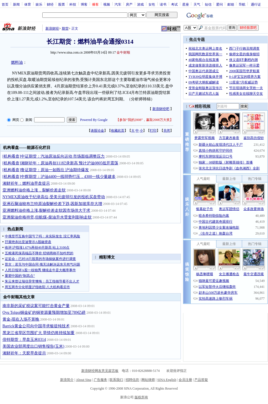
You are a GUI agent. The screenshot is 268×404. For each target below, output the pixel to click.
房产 (129, 4)
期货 (65, 28)
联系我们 (116, 380)
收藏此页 (117, 131)
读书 (163, 4)
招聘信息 (132, 380)
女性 (151, 4)
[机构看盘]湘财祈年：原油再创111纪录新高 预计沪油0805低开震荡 (60, 163)
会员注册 (185, 380)
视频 (106, 4)
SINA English (166, 380)
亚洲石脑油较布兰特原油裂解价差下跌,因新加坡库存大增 (52, 204)
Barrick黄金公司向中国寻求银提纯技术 (36, 326)
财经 (50, 4)
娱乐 (39, 4)
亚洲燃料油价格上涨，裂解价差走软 (34, 190)
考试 (174, 4)
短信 (208, 4)
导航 (242, 4)
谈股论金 (97, 131)
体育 (27, 4)
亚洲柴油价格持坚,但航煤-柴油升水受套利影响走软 (47, 217)
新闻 (16, 4)
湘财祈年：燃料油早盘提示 (26, 183)
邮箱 (230, 4)
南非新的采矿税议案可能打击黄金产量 (36, 306)
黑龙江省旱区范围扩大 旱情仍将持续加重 (39, 333)
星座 (185, 4)
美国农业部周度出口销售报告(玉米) (33, 346)
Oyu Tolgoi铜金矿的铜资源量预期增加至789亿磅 (44, 312)
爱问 (219, 4)
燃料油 (17, 62)
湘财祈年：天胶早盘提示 (24, 353)
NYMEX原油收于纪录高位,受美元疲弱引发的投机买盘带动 (54, 197)
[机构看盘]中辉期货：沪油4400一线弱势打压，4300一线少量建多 (59, 177)
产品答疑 (201, 380)
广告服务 (100, 380)
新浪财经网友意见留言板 (99, 371)
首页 (5, 4)
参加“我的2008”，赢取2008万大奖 (144, 120)
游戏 (140, 4)
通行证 (256, 4)
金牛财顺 (123, 52)
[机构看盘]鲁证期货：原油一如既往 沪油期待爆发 (46, 170)
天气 (197, 4)
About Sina (83, 380)
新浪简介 (67, 380)
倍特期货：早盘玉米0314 (24, 339)
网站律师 (148, 380)
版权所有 (141, 397)
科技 (72, 4)
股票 (61, 4)
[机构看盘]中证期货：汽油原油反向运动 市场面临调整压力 (54, 156)
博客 (84, 4)
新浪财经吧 (160, 109)
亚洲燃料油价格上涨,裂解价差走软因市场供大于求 (47, 210)
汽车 (118, 4)
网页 (15, 120)
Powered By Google (93, 120)
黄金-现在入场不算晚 (21, 319)
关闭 (166, 131)
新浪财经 (52, 28)
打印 (153, 131)
